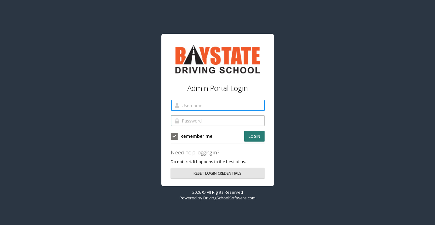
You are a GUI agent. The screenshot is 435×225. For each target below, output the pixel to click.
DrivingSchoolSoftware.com (229, 198)
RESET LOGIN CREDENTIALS (217, 173)
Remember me (191, 136)
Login (254, 136)
